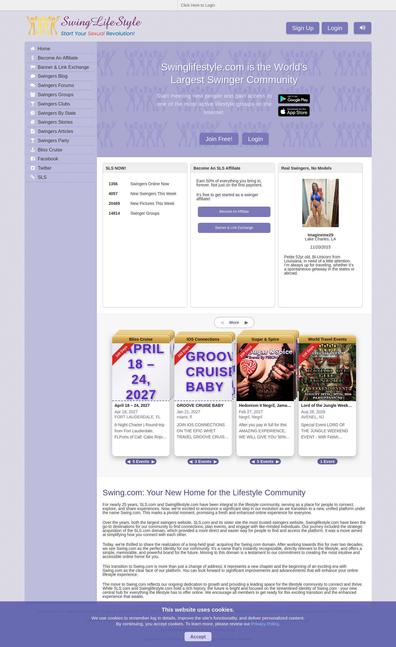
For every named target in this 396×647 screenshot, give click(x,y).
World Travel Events (327, 339)
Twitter (44, 167)
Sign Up (303, 28)
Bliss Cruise (141, 339)
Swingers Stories (55, 122)
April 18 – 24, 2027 (132, 405)
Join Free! (218, 138)
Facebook (48, 158)
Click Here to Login (198, 5)
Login (334, 28)
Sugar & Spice (265, 339)
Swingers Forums (56, 85)
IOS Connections (203, 339)
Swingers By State (57, 113)
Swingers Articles (55, 131)
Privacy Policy (265, 623)
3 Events (203, 461)
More (234, 322)
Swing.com (122, 492)
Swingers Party (53, 140)
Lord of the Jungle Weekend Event (334, 405)
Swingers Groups (55, 94)
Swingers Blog (53, 76)
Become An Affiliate (234, 212)
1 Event (327, 461)
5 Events (140, 461)
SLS (42, 177)
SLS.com (148, 504)
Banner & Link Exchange (234, 228)
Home (44, 48)
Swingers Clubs (54, 103)
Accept (198, 636)
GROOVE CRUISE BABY (200, 405)
